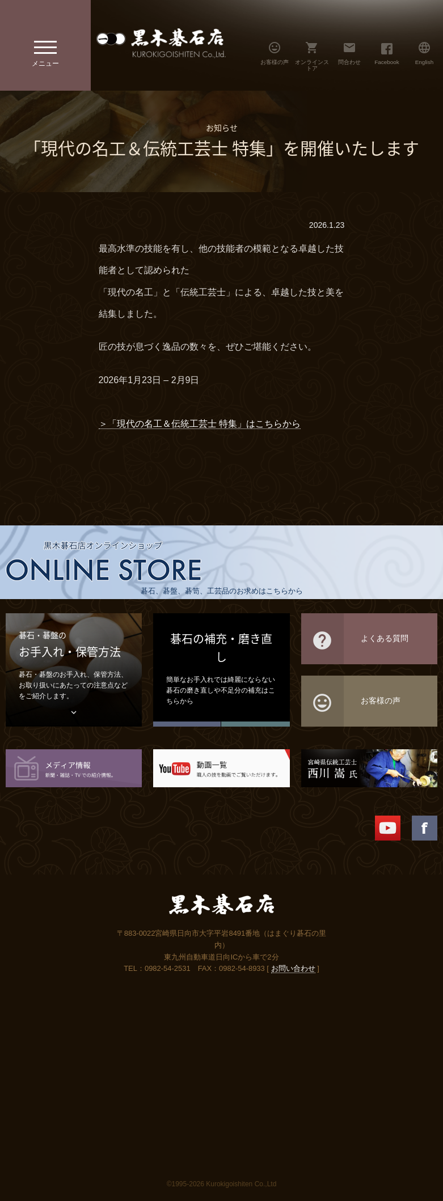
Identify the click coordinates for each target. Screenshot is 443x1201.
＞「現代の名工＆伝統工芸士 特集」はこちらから (200, 423)
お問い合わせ (293, 968)
